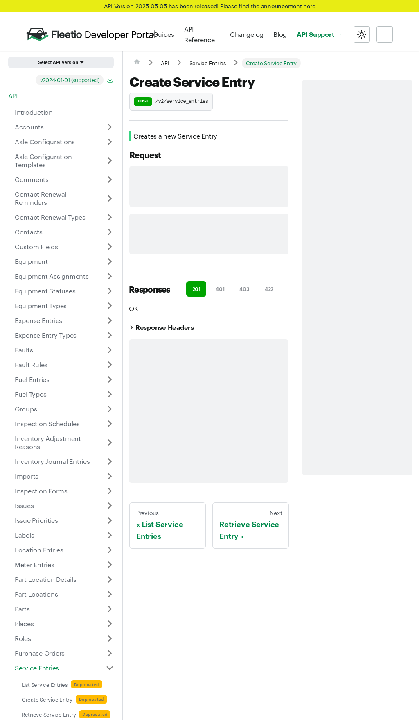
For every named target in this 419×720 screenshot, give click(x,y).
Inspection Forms (41, 490)
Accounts (29, 127)
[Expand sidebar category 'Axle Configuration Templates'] (110, 160)
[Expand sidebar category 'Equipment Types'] (110, 305)
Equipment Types (41, 305)
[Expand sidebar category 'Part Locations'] (110, 594)
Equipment (31, 261)
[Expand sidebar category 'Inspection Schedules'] (110, 423)
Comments (32, 179)
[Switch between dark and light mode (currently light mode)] (361, 34)
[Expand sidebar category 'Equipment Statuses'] (110, 291)
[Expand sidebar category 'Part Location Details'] (110, 579)
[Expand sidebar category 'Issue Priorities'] (110, 520)
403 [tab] (244, 288)
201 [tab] (196, 288)
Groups (26, 408)
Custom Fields (36, 246)
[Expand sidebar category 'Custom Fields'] (110, 246)
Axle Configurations (45, 141)
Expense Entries (38, 320)
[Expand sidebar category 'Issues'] (110, 505)
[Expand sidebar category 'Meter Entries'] (110, 564)
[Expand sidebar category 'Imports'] (110, 476)
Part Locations (36, 594)
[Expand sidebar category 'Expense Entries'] (110, 320)
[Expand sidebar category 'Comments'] (110, 179)
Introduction (34, 112)
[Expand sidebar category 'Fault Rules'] (110, 364)
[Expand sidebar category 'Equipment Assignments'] (110, 276)
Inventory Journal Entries (52, 461)
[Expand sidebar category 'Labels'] (110, 535)
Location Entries (39, 549)
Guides (163, 34)
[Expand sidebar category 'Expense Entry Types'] (110, 335)
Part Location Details (46, 579)
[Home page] (137, 63)
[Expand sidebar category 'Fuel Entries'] (110, 379)
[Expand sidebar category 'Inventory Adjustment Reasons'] (110, 442)
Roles (23, 638)
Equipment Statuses (45, 290)
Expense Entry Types (46, 335)
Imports (26, 476)
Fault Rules (31, 364)
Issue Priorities (36, 520)
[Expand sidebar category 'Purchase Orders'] (110, 653)
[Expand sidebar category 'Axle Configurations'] (110, 141)
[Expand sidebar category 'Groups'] (110, 409)
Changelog (247, 34)
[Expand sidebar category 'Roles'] (110, 638)
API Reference (199, 34)
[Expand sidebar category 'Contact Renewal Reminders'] (110, 198)
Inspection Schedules (47, 423)
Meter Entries (34, 564)
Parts (22, 608)
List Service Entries (45, 684)
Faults (24, 349)
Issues (24, 505)
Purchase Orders (40, 653)
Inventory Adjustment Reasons (48, 442)
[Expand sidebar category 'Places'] (110, 623)
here (309, 6)
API (13, 95)
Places (24, 623)
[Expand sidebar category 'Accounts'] (110, 127)
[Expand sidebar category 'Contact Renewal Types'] (110, 217)
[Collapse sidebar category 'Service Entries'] (110, 668)
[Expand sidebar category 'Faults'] (110, 350)
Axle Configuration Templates (43, 160)
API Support (315, 34)
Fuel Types (30, 394)
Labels (24, 535)
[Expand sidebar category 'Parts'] (110, 609)
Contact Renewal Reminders (40, 198)
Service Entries (37, 667)
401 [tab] (220, 288)
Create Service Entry (47, 699)
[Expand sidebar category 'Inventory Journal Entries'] (110, 461)
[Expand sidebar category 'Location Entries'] (110, 549)
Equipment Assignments (52, 276)
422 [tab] (269, 288)
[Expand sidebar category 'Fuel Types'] (110, 394)
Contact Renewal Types (50, 217)
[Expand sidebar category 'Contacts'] (110, 231)
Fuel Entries (32, 379)
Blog (280, 34)
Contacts (29, 231)
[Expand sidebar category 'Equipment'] (110, 261)
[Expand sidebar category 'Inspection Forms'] (110, 490)
